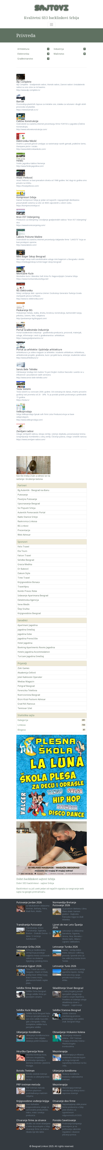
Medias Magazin (26, 681)
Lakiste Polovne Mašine (29, 236)
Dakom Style (24, 573)
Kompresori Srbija (26, 197)
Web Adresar (24, 534)
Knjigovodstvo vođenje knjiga (32, 1101)
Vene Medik (24, 604)
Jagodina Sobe (25, 634)
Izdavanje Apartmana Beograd (33, 595)
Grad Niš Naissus (26, 703)
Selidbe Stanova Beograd (67, 1010)
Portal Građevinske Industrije (32, 329)
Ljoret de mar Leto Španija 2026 (68, 926)
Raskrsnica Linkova (27, 521)
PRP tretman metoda (28, 1084)
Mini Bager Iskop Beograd (30, 256)
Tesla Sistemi (23, 389)
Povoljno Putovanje (27, 499)
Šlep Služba (23, 608)
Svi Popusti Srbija (26, 508)
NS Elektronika (24, 290)
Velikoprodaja (24, 411)
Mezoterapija (60, 1051)
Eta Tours (22, 551)
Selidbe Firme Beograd (29, 988)
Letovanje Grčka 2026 (28, 946)
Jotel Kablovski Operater (30, 677)
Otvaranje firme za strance (31, 1120)
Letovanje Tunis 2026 (64, 966)
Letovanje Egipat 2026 (28, 966)
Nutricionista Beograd (29, 694)
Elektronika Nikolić (26, 141)
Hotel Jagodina (25, 642)
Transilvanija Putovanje (29, 924)
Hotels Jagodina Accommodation (34, 651)
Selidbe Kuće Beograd (28, 1010)
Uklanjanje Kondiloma (28, 1032)
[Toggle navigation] (51, 24)
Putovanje (23, 494)
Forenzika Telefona (27, 690)
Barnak (20, 101)
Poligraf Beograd (26, 685)
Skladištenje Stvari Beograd (68, 988)
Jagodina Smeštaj (26, 629)
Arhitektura (23, 48)
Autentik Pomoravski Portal (31, 512)
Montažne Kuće (25, 273)
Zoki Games (23, 668)
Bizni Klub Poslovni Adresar (32, 699)
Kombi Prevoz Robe (27, 591)
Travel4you (23, 586)
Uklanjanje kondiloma (64, 1070)
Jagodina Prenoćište (28, 638)
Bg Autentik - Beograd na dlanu (33, 490)
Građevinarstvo (25, 58)
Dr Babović (23, 568)
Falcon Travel (24, 555)
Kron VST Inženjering (28, 217)
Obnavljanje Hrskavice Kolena (69, 1032)
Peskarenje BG (24, 310)
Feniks (19, 160)
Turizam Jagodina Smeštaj (31, 656)
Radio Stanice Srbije (28, 516)
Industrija (59, 48)
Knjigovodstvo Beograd (29, 613)
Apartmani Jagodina (28, 625)
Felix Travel (23, 546)
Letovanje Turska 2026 (65, 946)
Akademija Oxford (27, 672)
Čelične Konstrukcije (27, 121)
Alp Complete (23, 81)
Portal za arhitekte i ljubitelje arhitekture (39, 349)
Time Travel (24, 577)
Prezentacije (24, 530)
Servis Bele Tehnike (26, 369)
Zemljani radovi (24, 431)
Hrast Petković (24, 177)
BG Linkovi (23, 525)
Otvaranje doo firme (64, 1101)
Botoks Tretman (25, 1070)
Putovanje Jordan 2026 (29, 902)
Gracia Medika (25, 564)
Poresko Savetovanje (64, 1120)
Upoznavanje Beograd (29, 503)
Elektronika (23, 53)
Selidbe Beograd (26, 559)
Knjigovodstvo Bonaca (29, 582)
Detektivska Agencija (28, 599)
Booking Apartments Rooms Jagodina (36, 647)
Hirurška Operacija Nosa (29, 1051)
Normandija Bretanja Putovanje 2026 (64, 904)
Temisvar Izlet (25, 708)
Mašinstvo (59, 53)
